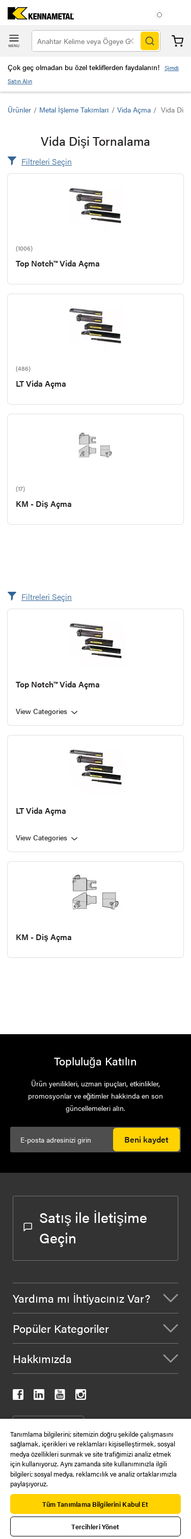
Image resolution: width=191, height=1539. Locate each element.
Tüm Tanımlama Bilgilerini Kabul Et (95, 1504)
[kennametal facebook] (18, 1396)
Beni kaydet (146, 1139)
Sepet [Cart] (177, 41)
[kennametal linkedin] (39, 1396)
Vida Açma (134, 109)
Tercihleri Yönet (95, 1526)
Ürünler (19, 109)
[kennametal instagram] (80, 1396)
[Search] (150, 41)
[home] (37, 16)
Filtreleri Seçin (46, 161)
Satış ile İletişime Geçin (85, 1227)
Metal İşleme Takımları (74, 109)
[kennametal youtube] (59, 1396)
